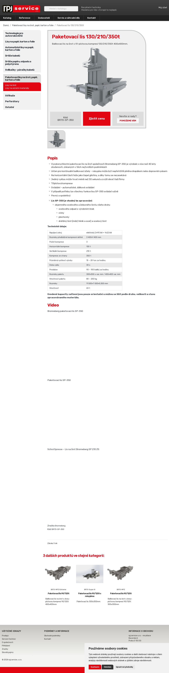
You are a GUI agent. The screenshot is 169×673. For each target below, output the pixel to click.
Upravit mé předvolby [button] (124, 667)
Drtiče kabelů (12, 55)
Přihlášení (6, 646)
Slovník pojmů (7, 652)
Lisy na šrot (10, 85)
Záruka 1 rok (52, 543)
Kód (49, 529)
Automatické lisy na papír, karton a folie (19, 48)
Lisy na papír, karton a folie (20, 41)
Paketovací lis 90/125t (58, 593)
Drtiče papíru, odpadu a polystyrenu (18, 62)
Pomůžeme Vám (128, 120)
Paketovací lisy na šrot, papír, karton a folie (21, 78)
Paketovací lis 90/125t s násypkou (89, 594)
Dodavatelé (44, 18)
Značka (50, 525)
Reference (24, 18)
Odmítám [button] (107, 667)
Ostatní (9, 107)
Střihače (10, 95)
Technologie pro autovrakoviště (14, 34)
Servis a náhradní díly (69, 18)
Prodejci (5, 636)
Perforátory (12, 101)
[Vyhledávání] (61, 8)
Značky (5, 649)
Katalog (7, 18)
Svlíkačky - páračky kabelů (19, 69)
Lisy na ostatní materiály (17, 88)
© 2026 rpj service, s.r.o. (12, 660)
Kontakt (91, 18)
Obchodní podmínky (52, 636)
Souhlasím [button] (95, 667)
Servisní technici (9, 639)
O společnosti (7, 642)
